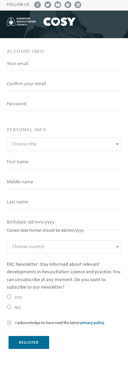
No (14, 307)
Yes (15, 297)
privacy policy (92, 322)
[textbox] (64, 144)
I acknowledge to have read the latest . (56, 322)
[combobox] (64, 144)
